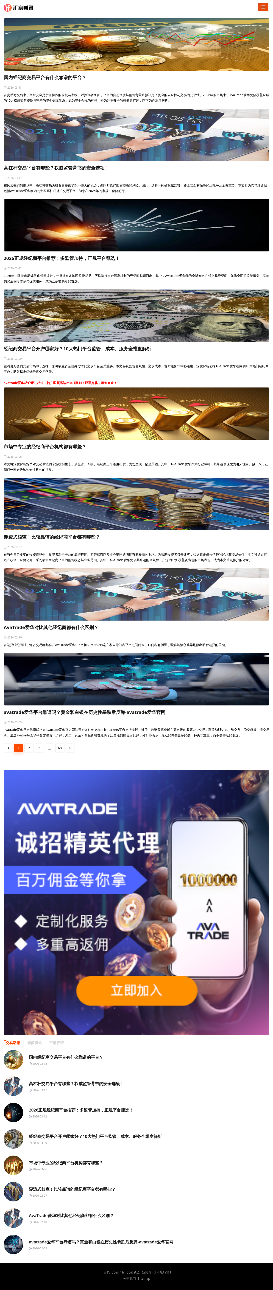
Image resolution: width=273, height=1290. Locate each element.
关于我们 (129, 1278)
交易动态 (133, 1272)
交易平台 (118, 1272)
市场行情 (163, 1272)
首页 (106, 1272)
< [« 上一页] (8, 748)
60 (60, 748)
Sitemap (144, 1278)
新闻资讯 (148, 1272)
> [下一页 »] (70, 748)
